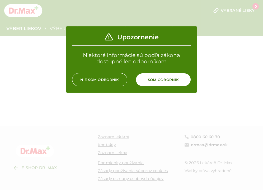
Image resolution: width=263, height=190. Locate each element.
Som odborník (163, 80)
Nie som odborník (99, 80)
